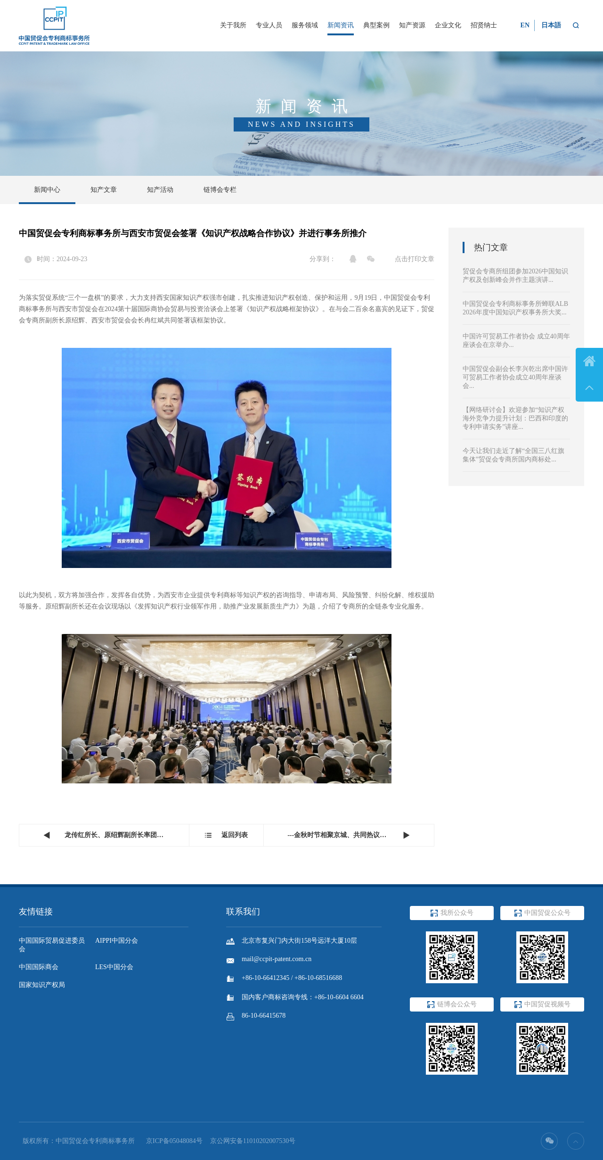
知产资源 (412, 25)
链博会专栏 (220, 189)
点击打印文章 (414, 259)
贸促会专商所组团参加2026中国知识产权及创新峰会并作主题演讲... (515, 275)
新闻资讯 (340, 25)
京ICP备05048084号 (174, 1140)
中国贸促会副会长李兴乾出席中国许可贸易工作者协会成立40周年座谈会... (515, 377)
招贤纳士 (484, 25)
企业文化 (448, 25)
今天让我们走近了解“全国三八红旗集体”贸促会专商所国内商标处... (513, 455)
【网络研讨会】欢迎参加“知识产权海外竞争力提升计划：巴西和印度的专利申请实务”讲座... (515, 418)
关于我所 (233, 25)
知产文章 (103, 189)
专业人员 (269, 25)
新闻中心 (47, 189)
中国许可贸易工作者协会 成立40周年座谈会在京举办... (516, 340)
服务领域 (305, 25)
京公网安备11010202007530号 (252, 1140)
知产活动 (160, 189)
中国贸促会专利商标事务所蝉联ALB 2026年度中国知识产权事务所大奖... (515, 308)
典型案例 (376, 25)
